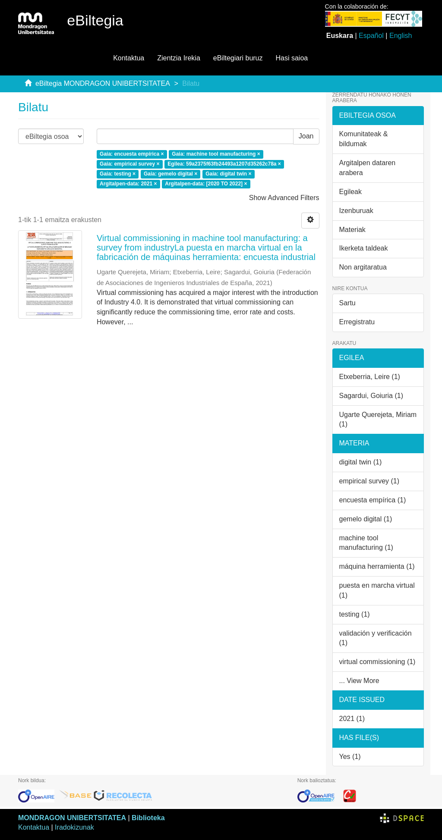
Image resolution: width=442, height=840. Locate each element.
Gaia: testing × (118, 174)
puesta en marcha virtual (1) (377, 590)
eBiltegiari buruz (238, 58)
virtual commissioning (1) (377, 661)
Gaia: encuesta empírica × (132, 154)
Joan (306, 136)
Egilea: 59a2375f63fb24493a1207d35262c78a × (224, 164)
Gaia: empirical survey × (129, 164)
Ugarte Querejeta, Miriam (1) (378, 419)
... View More (359, 680)
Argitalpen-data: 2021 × (128, 184)
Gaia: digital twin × (228, 174)
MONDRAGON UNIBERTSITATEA (72, 817)
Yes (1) (350, 756)
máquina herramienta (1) (377, 566)
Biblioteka (148, 817)
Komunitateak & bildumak (363, 138)
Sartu (347, 303)
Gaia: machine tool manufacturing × (216, 154)
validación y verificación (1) (375, 638)
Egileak (350, 191)
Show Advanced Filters (284, 197)
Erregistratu (357, 322)
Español (371, 35)
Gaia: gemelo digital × (170, 174)
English (400, 35)
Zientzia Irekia (178, 58)
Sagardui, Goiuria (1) (371, 395)
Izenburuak (356, 210)
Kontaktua (128, 58)
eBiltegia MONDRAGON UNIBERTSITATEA (102, 83)
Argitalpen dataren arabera (367, 167)
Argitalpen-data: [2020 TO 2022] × (206, 184)
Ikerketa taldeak (363, 248)
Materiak (352, 229)
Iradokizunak (74, 827)
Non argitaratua (363, 267)
